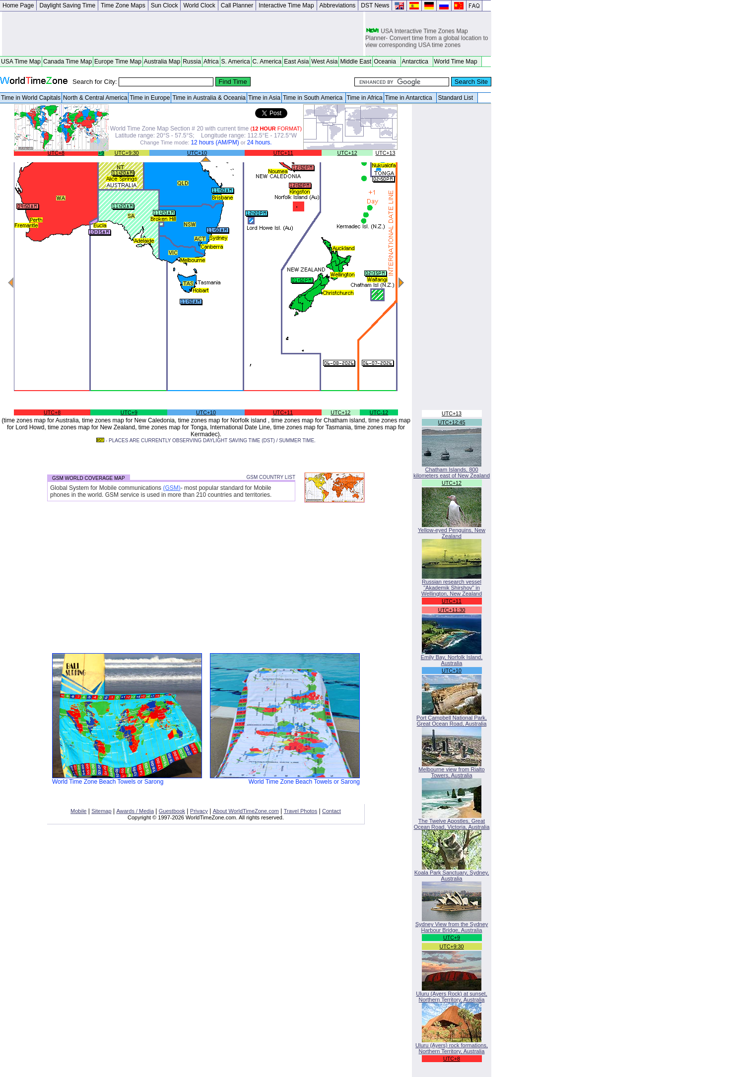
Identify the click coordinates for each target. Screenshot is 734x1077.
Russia (192, 61)
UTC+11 (283, 153)
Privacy (199, 811)
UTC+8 (56, 153)
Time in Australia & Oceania (209, 97)
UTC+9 (129, 412)
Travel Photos (300, 811)
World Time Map (457, 61)
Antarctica (417, 61)
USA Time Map (21, 61)
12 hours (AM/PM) (215, 142)
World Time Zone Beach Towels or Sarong (127, 779)
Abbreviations (338, 5)
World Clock (199, 5)
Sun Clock (164, 5)
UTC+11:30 (452, 610)
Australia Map (162, 61)
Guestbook (172, 811)
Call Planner (237, 5)
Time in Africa (365, 97)
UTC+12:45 (452, 422)
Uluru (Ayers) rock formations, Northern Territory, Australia (451, 1045)
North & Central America (95, 97)
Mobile (78, 811)
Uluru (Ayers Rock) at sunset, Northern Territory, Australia (451, 994)
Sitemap (101, 811)
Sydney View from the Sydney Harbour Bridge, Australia (451, 924)
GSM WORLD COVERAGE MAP (88, 478)
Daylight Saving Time (67, 5)
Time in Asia (264, 97)
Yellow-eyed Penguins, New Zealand (451, 530)
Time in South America (313, 97)
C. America (267, 61)
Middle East (355, 61)
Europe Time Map (117, 61)
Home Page (18, 5)
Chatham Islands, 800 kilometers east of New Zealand (451, 470)
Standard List (457, 97)
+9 (101, 153)
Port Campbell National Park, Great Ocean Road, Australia (451, 718)
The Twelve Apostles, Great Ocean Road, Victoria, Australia (452, 821)
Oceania (386, 61)
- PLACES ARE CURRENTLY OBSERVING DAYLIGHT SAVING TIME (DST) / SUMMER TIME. (206, 440)
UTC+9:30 (127, 153)
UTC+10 (197, 153)
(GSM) (171, 487)
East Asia (296, 61)
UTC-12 (379, 412)
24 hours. (259, 142)
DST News (375, 5)
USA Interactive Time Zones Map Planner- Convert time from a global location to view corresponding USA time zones (426, 39)
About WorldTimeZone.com (246, 811)
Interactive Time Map (286, 5)
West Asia (324, 61)
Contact (331, 811)
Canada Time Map (67, 61)
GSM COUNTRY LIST (270, 477)
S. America (235, 61)
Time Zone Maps (123, 5)
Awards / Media (135, 811)
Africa (211, 61)
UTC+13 (386, 153)
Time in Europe (150, 97)
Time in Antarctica (410, 97)
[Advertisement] (182, 33)
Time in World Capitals (31, 97)
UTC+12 (347, 153)
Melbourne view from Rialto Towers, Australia (451, 769)
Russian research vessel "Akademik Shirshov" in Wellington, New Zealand (451, 585)
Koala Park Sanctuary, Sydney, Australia (451, 873)
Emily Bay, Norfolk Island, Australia (452, 657)
